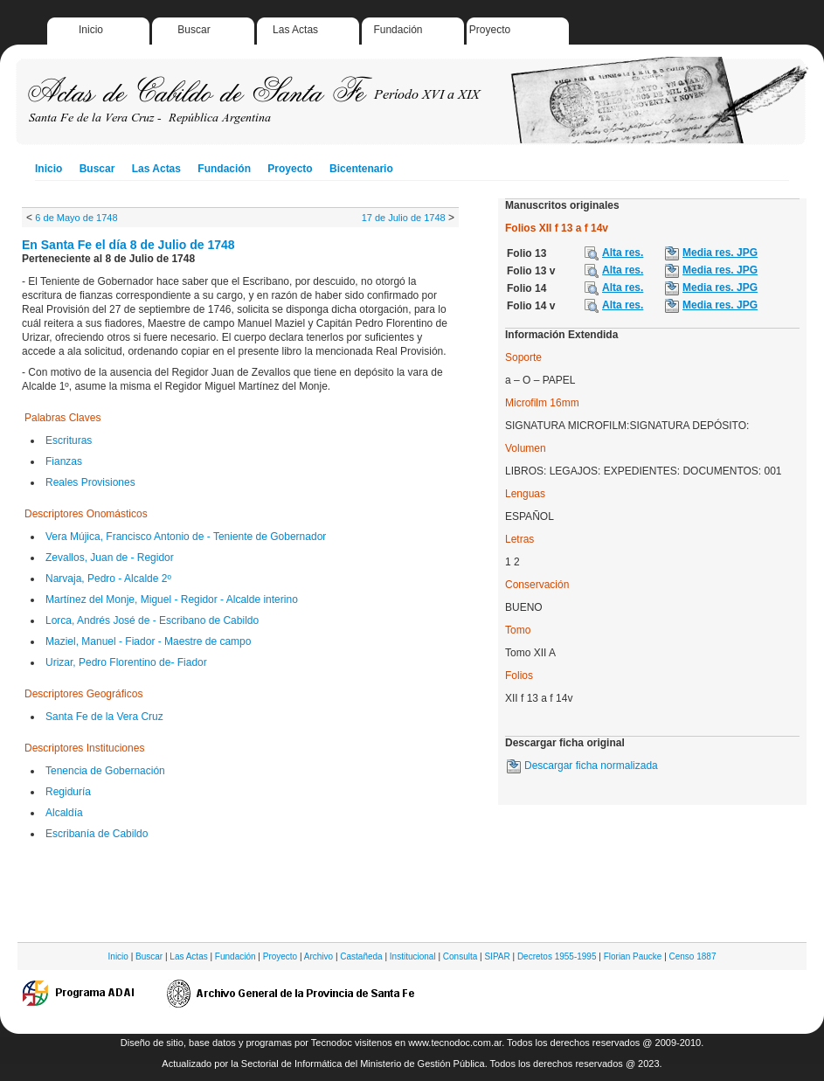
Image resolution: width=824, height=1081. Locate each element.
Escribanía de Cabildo (96, 834)
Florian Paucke (633, 956)
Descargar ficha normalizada (591, 765)
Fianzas (63, 461)
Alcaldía (64, 813)
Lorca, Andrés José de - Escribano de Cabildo (152, 620)
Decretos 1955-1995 (557, 956)
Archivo (318, 956)
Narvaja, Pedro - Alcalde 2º (108, 578)
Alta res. (622, 252)
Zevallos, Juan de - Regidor (109, 557)
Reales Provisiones (90, 482)
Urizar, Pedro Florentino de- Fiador (126, 662)
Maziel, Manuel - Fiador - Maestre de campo (148, 641)
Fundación (397, 30)
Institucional (413, 956)
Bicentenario (361, 169)
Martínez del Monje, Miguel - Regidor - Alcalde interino (171, 599)
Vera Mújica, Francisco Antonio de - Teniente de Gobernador (185, 536)
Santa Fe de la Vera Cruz (104, 716)
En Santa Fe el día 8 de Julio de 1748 (128, 245)
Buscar (193, 30)
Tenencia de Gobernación (105, 771)
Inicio (91, 30)
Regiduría (68, 792)
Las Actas (295, 30)
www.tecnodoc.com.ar (455, 1042)
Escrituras (68, 440)
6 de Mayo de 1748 (76, 217)
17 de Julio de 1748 (404, 217)
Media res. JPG (720, 252)
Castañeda (361, 956)
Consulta (460, 956)
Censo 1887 (693, 956)
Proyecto (489, 30)
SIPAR (496, 956)
